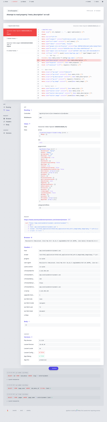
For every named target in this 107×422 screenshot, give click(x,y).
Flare (78, 410)
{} (53, 134)
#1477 (54, 149)
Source (15, 410)
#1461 (65, 132)
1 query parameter (13, 379)
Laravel (28, 410)
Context (5, 130)
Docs (21, 410)
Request (5, 115)
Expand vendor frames (13, 25)
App (4, 104)
